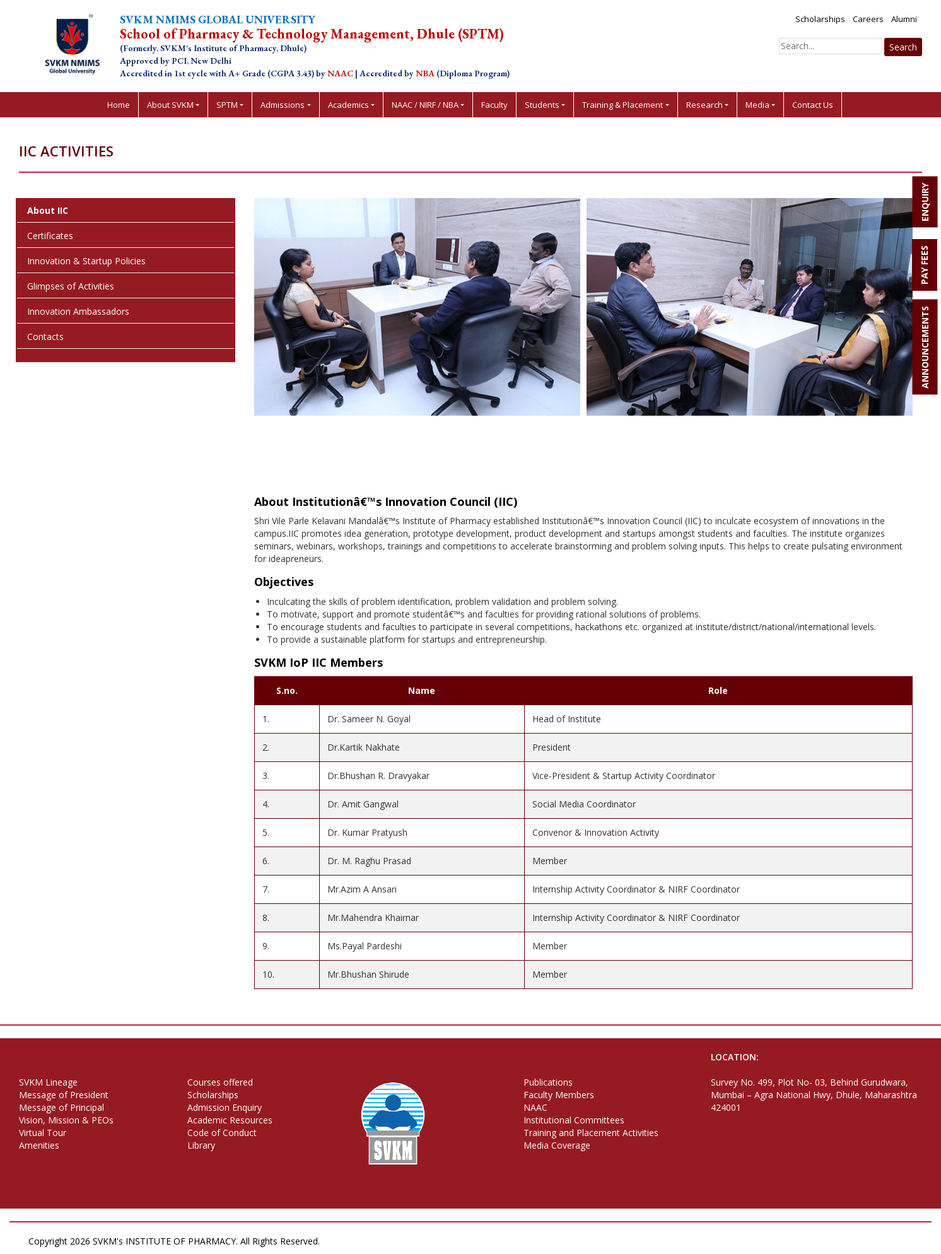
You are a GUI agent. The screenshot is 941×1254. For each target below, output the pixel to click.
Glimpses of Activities (70, 286)
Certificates (50, 236)
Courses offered (220, 1082)
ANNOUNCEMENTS (925, 347)
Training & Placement (622, 104)
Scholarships (820, 19)
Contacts (45, 337)
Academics (348, 104)
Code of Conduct (222, 1133)
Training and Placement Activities (590, 1133)
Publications (548, 1082)
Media (757, 104)
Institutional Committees (573, 1120)
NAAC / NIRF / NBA (425, 104)
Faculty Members (558, 1095)
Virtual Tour (42, 1133)
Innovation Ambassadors (78, 311)
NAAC (535, 1107)
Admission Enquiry (224, 1107)
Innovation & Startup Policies (86, 261)
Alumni (904, 19)
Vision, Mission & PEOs (66, 1120)
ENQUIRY (925, 202)
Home (118, 104)
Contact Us (812, 104)
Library (201, 1145)
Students (542, 104)
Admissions (282, 104)
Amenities (39, 1145)
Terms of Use (418, 1241)
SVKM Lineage (48, 1082)
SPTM (227, 104)
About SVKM (170, 104)
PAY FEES (924, 264)
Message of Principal (61, 1107)
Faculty (494, 104)
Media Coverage (556, 1145)
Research (704, 104)
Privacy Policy (355, 1241)
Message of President (63, 1095)
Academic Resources (229, 1120)
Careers (868, 19)
